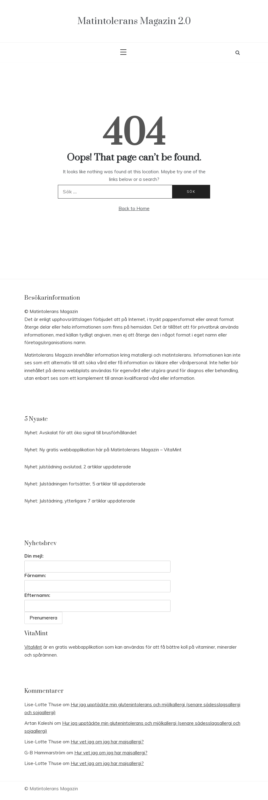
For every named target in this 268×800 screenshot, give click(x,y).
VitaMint (33, 647)
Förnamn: (35, 575)
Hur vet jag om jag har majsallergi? (107, 742)
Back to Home (134, 208)
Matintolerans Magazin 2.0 (134, 21)
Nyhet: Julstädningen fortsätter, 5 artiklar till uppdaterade (85, 484)
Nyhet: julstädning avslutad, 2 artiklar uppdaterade (77, 467)
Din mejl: (34, 556)
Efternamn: (37, 595)
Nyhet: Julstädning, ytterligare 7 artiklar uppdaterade (79, 501)
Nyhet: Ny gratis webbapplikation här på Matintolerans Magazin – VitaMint (103, 450)
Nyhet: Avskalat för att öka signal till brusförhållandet (80, 432)
